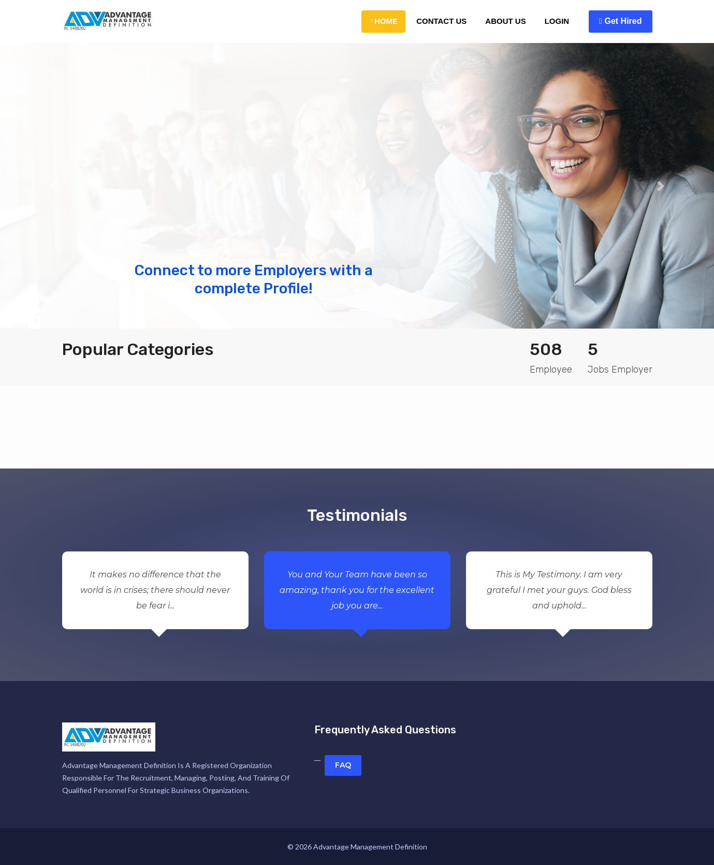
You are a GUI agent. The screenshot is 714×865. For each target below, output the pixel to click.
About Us (505, 21)
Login (557, 21)
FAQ (343, 765)
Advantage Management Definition (370, 846)
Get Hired (620, 21)
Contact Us (441, 21)
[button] (53, 186)
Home (384, 21)
